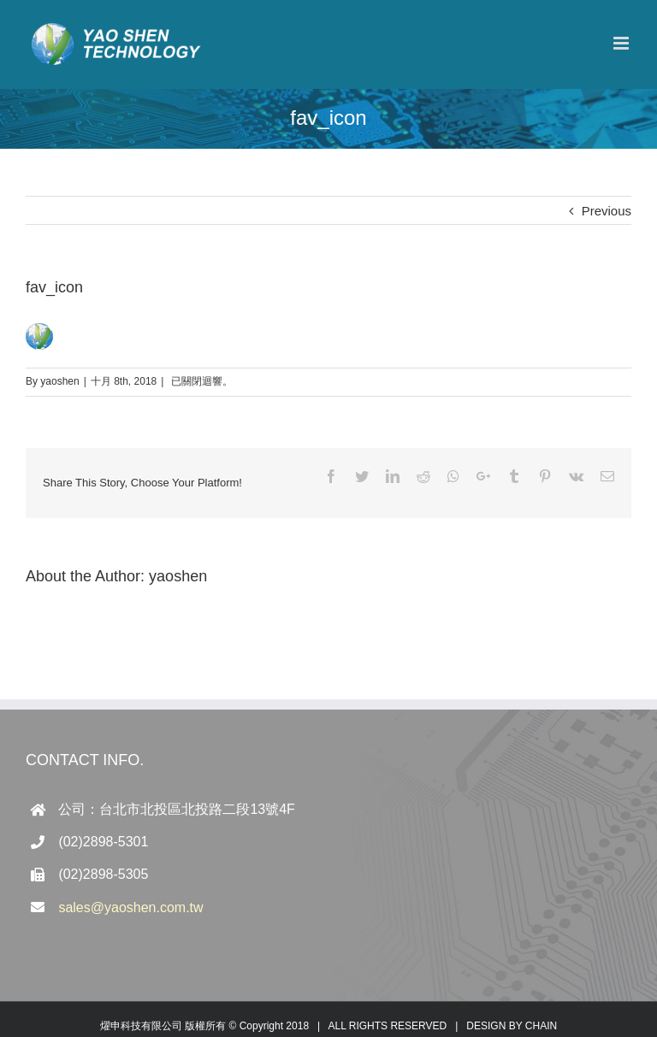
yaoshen (59, 381)
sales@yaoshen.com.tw (130, 907)
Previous (606, 210)
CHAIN (541, 1026)
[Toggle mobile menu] (622, 43)
